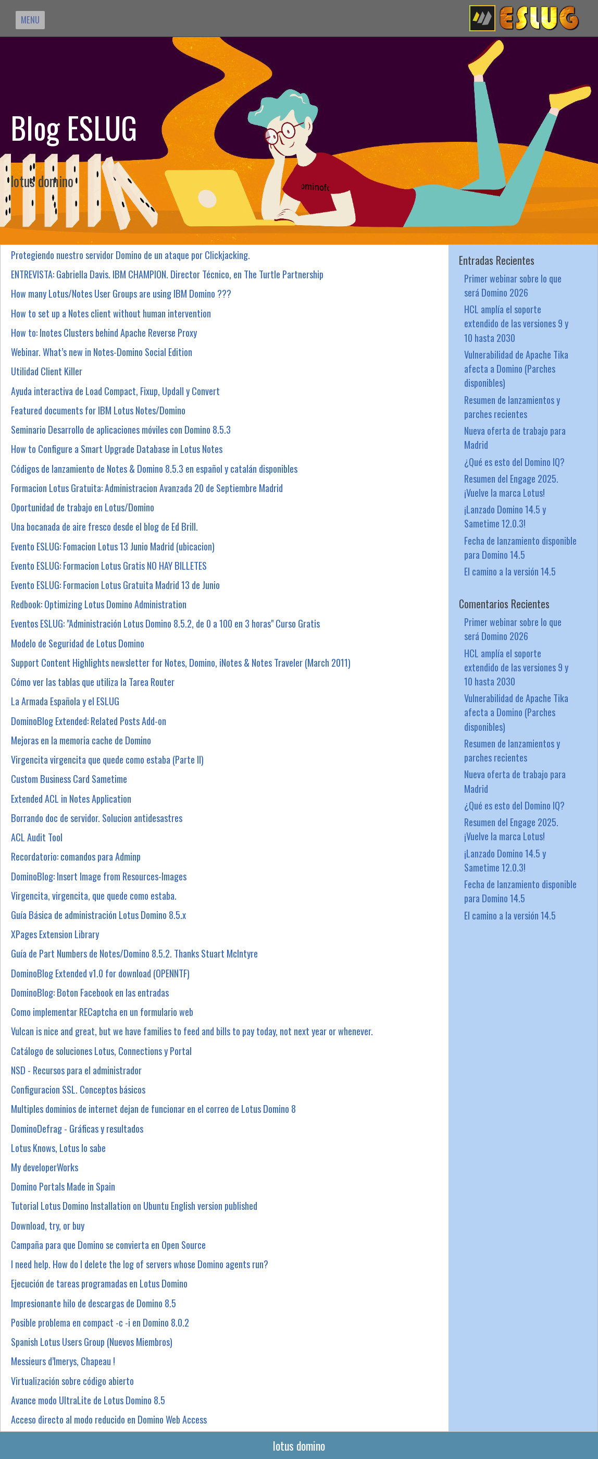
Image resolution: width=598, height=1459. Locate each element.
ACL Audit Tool (37, 837)
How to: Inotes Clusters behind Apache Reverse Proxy (104, 332)
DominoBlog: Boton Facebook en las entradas (90, 992)
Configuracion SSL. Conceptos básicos (78, 1089)
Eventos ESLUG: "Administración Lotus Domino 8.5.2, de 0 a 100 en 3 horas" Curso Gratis (165, 623)
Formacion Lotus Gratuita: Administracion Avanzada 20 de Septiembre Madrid (147, 488)
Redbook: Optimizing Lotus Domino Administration (98, 604)
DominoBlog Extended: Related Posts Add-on (88, 721)
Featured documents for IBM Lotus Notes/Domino (98, 410)
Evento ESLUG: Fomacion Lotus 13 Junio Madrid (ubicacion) (113, 546)
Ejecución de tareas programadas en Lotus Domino (99, 1283)
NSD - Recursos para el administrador (76, 1070)
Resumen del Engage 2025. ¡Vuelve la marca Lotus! (511, 485)
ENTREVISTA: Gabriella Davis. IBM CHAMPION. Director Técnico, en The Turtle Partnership (167, 274)
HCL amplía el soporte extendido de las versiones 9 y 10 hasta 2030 (516, 323)
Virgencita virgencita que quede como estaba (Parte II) (107, 759)
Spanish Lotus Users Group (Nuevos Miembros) (91, 1341)
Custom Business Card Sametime (69, 778)
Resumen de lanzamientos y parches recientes (512, 407)
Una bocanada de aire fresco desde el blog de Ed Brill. (104, 526)
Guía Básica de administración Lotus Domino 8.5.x (98, 915)
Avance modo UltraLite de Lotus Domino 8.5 (88, 1400)
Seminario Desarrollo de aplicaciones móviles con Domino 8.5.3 (121, 429)
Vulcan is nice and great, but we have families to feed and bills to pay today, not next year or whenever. (192, 1031)
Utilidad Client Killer (46, 371)
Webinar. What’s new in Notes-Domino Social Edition (101, 352)
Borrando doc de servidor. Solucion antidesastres (96, 818)
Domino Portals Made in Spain (63, 1186)
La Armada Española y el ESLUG (65, 701)
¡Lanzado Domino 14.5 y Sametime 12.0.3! (505, 516)
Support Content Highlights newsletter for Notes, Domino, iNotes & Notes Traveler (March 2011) (181, 662)
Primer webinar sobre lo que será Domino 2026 (513, 285)
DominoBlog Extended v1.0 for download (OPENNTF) (100, 973)
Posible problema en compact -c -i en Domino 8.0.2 (100, 1322)
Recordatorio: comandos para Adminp (76, 856)
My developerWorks (44, 1167)
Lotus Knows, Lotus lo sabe (58, 1148)
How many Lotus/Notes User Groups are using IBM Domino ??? (121, 293)
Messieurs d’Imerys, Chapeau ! (63, 1361)
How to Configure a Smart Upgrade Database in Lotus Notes (116, 449)
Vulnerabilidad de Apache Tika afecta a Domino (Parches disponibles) (516, 368)
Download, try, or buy (47, 1225)
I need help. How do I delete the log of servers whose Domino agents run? (139, 1264)
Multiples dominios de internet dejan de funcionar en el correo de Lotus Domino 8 (153, 1108)
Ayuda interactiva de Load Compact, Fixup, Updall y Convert (115, 391)
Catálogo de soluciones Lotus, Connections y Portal (101, 1051)
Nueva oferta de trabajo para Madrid (515, 437)
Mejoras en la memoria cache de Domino (81, 740)
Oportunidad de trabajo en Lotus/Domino (82, 507)
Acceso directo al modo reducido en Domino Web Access (109, 1419)
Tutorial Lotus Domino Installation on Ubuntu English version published (134, 1205)
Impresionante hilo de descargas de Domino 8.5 (93, 1303)
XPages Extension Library (55, 934)
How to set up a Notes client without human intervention (111, 313)
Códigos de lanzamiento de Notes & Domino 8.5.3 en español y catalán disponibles (154, 468)
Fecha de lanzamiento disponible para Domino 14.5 (520, 547)
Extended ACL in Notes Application (71, 798)
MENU (30, 19)
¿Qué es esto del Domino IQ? (514, 462)
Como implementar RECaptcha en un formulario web (102, 1011)
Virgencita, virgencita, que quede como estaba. (94, 895)
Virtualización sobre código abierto (72, 1381)
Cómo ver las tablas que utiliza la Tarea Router (93, 682)
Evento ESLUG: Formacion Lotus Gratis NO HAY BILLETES (109, 565)
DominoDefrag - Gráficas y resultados (77, 1128)
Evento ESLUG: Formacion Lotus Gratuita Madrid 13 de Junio (115, 585)
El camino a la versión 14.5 (510, 571)
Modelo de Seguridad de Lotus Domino (77, 643)
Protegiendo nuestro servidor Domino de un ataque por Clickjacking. (130, 255)
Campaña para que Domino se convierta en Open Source (108, 1244)
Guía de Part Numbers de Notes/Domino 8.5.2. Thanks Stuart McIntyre (134, 953)
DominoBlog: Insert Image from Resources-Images (98, 876)
